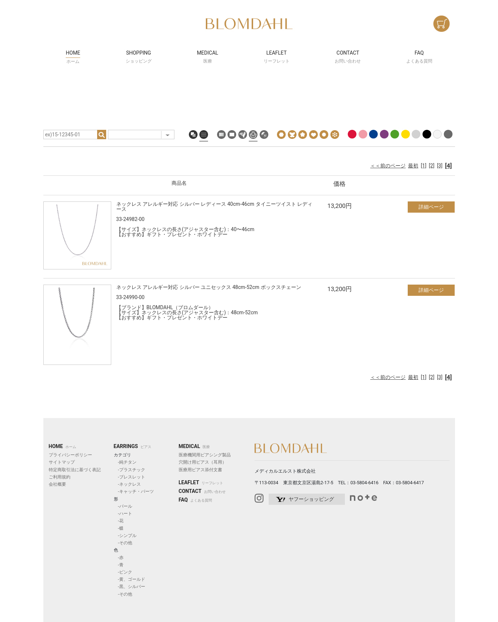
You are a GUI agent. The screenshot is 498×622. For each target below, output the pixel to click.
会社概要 (57, 484)
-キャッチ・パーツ (134, 491)
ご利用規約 (59, 477)
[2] (431, 166)
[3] (439, 166)
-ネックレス (127, 484)
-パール (123, 506)
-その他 (123, 542)
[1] (423, 166)
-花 (119, 520)
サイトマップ (62, 462)
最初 (413, 166)
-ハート (123, 513)
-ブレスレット (129, 477)
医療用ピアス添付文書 (200, 469)
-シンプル (125, 535)
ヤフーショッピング (311, 499)
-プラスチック (129, 469)
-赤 (119, 557)
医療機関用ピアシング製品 (205, 454)
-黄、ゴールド (129, 579)
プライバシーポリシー (70, 454)
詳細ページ (431, 207)
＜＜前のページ (388, 166)
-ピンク (123, 572)
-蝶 (119, 528)
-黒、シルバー (129, 586)
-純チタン (125, 462)
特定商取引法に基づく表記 (75, 469)
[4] (448, 165)
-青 (119, 564)
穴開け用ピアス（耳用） (202, 462)
